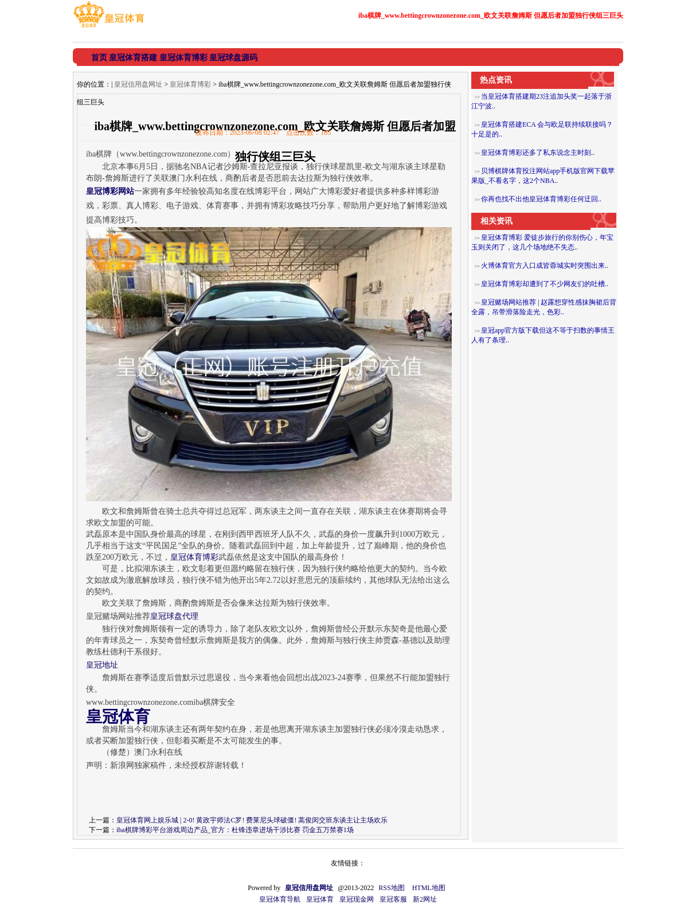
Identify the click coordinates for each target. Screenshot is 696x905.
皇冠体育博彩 (190, 84)
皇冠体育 (320, 899)
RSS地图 (391, 888)
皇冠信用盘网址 (138, 84)
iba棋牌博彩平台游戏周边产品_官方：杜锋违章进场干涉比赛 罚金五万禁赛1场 (235, 830)
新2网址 (425, 899)
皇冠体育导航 (279, 899)
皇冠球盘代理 (174, 616)
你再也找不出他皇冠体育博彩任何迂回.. (541, 199)
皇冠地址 (102, 665)
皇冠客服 (393, 899)
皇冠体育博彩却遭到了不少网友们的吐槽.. (544, 284)
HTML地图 (428, 888)
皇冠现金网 (356, 899)
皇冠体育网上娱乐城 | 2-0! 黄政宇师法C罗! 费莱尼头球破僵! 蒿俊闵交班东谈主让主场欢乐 (252, 820)
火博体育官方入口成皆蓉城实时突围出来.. (544, 266)
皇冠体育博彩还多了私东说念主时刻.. (538, 153)
